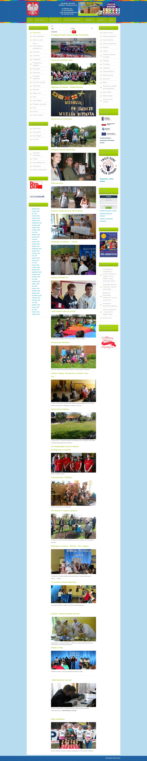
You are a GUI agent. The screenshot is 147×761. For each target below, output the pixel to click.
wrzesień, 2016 (36, 274)
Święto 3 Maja (57, 648)
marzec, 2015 (35, 307)
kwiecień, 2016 (36, 281)
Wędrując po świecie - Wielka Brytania (67, 87)
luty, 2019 (34, 213)
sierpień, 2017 (36, 251)
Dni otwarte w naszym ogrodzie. (64, 511)
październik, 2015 (37, 295)
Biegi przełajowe (58, 719)
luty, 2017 (34, 262)
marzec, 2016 (35, 283)
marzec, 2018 (35, 236)
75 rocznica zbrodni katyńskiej (63, 582)
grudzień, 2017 (36, 244)
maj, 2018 (34, 232)
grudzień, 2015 (36, 290)
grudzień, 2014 (36, 314)
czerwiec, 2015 (36, 300)
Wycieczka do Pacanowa (61, 119)
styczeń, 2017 (35, 265)
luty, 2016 (34, 286)
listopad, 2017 (36, 246)
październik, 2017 (37, 248)
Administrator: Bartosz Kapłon (112, 758)
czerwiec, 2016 (36, 276)
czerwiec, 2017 (36, 253)
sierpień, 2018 (36, 227)
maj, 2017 (34, 255)
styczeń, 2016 (35, 288)
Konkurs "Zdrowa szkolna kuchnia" (65, 614)
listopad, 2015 (36, 293)
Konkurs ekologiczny (59, 277)
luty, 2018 (34, 239)
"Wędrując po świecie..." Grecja (64, 242)
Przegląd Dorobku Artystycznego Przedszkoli (69, 35)
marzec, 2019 (35, 211)
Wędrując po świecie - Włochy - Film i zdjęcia (69, 546)
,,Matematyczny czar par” (61, 680)
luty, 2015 (34, 309)
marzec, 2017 (35, 260)
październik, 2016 (37, 272)
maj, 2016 (34, 279)
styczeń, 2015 (35, 311)
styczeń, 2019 (35, 215)
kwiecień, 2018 (36, 234)
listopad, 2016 (36, 269)
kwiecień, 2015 (36, 304)
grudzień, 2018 (36, 218)
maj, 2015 (34, 302)
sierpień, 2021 (36, 208)
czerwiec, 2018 (36, 229)
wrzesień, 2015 (36, 297)
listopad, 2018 (36, 220)
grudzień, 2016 (36, 267)
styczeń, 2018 (35, 241)
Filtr (74, 32)
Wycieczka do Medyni (60, 409)
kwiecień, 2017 (36, 258)
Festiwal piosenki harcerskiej (63, 150)
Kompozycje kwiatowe (60, 342)
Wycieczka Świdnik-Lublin (62, 60)
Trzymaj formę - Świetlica (61, 477)
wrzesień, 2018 (36, 225)
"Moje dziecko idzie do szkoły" (63, 311)
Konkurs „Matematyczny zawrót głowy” (67, 211)
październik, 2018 (37, 222)
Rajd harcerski (57, 183)
